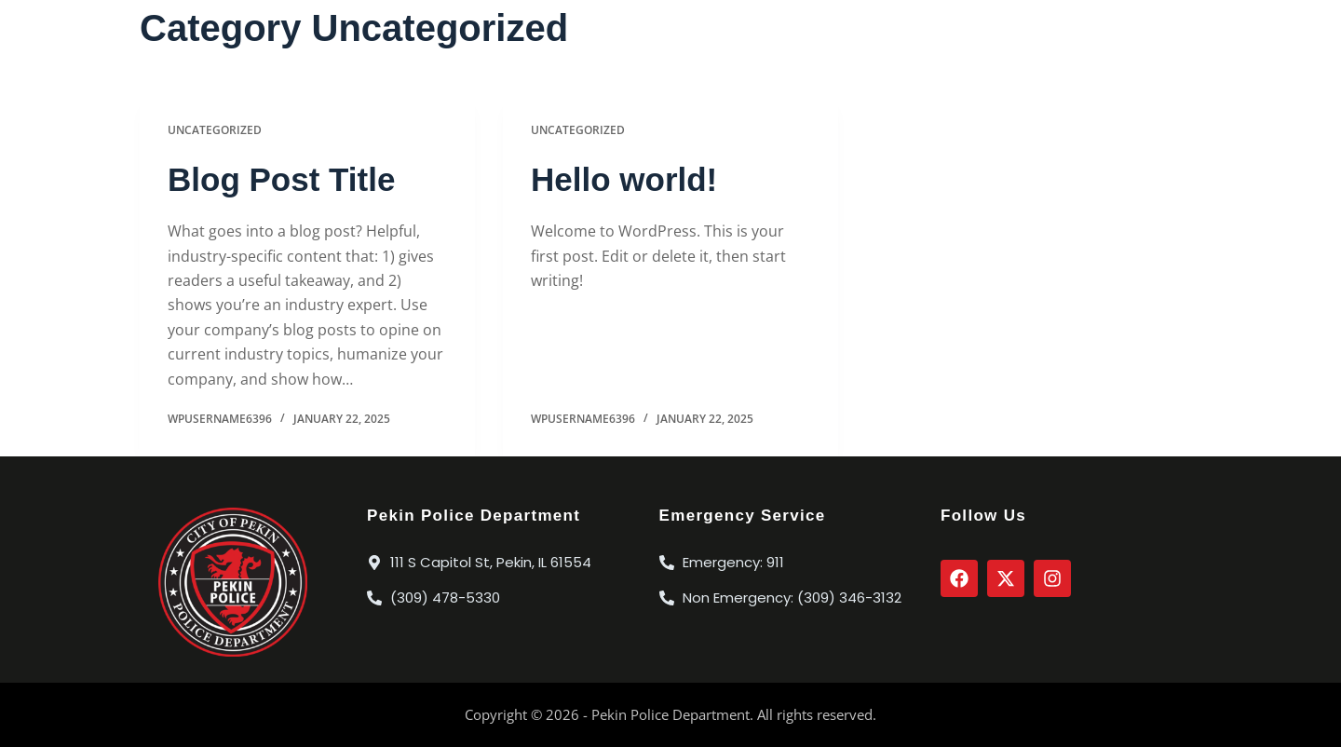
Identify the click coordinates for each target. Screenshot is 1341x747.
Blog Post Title (281, 179)
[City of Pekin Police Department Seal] (232, 582)
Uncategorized (215, 130)
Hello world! (624, 179)
